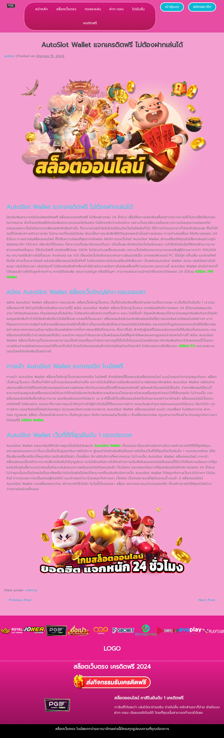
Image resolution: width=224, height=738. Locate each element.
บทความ (31, 590)
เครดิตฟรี (90, 23)
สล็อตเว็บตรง (66, 9)
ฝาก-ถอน (116, 9)
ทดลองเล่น (93, 9)
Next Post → (209, 600)
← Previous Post (17, 600)
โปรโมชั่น (138, 9)
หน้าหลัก (41, 9)
